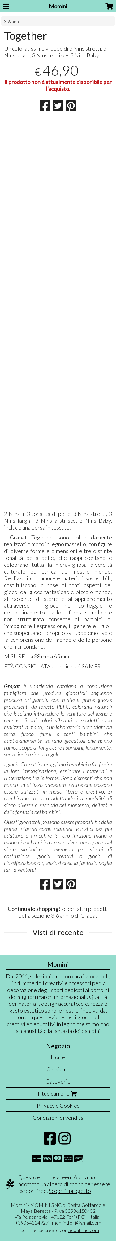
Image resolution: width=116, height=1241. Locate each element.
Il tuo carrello (58, 1093)
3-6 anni (12, 21)
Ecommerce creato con (58, 1230)
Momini (58, 6)
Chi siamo (58, 1069)
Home (58, 1057)
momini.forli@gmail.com (76, 1222)
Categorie (58, 1081)
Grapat (88, 915)
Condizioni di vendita (58, 1117)
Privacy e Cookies (58, 1105)
